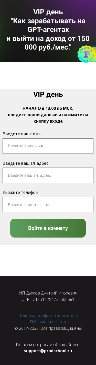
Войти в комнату (48, 228)
